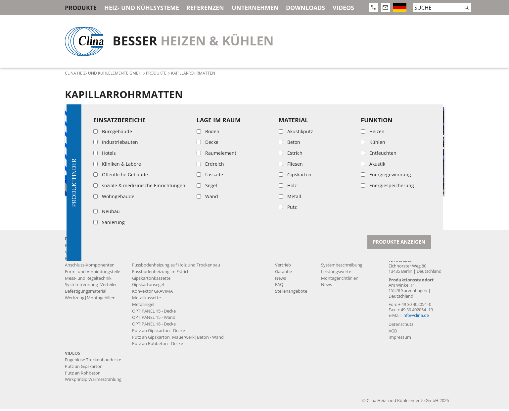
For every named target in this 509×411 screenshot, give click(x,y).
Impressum (400, 339)
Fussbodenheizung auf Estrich (161, 260)
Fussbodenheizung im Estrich (161, 273)
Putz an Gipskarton (84, 368)
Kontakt (399, 240)
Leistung (283, 260)
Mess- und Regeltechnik (88, 280)
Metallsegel (143, 306)
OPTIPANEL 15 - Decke (154, 313)
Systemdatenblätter (340, 260)
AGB (393, 332)
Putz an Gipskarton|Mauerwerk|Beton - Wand (178, 339)
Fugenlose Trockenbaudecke (160, 254)
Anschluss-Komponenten (90, 266)
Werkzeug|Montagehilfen (90, 299)
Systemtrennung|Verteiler (91, 286)
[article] (109, 151)
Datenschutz (401, 326)
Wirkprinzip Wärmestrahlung (93, 381)
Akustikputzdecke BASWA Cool (162, 247)
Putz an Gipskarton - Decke (158, 332)
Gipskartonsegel (148, 286)
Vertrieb (283, 266)
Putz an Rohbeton (83, 375)
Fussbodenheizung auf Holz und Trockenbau (176, 266)
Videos (343, 8)
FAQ (279, 286)
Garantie (283, 273)
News (280, 280)
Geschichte (286, 247)
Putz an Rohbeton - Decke (157, 345)
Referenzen (205, 8)
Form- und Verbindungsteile (92, 273)
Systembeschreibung (341, 266)
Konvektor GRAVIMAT (153, 293)
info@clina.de (415, 317)
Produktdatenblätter (341, 247)
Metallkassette (146, 299)
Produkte (81, 8)
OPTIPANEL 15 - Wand (153, 319)
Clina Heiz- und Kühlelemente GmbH (103, 73)
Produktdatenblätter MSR (346, 254)
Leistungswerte (336, 273)
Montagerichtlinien (339, 280)
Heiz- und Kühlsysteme (141, 8)
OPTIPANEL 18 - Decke (154, 325)
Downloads (305, 8)
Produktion (286, 254)
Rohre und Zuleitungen (87, 260)
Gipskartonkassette (151, 280)
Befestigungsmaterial (85, 293)
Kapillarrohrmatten (84, 247)
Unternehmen (255, 8)
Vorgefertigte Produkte (87, 254)
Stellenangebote (291, 293)
